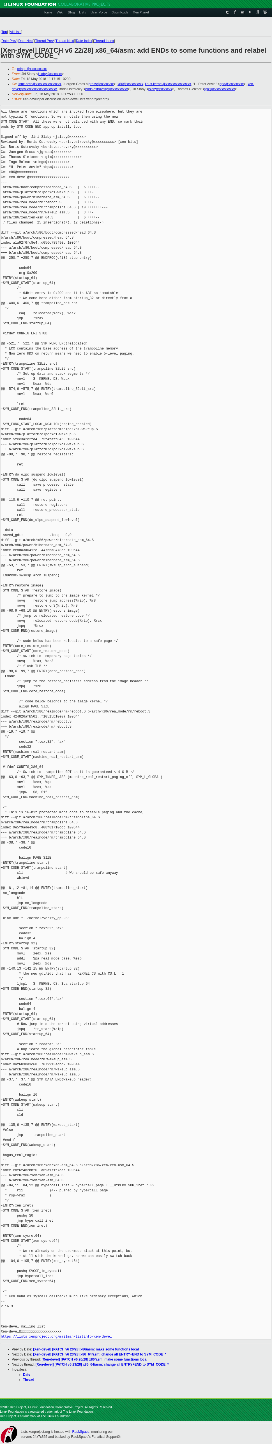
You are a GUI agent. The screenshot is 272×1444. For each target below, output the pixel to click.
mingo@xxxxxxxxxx (32, 69)
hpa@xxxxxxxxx (232, 84)
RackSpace (80, 1432)
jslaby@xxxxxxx (50, 74)
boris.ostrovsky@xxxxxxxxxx (106, 89)
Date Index (84, 41)
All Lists (15, 32)
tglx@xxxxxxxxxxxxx (219, 89)
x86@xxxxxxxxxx (130, 84)
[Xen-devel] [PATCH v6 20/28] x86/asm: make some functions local (86, 1349)
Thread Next (65, 41)
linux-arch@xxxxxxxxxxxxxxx (39, 84)
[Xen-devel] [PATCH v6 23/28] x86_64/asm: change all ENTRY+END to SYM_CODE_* (99, 1354)
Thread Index (104, 41)
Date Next (25, 41)
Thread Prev (44, 41)
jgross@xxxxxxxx (101, 84)
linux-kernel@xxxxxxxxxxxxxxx (168, 84)
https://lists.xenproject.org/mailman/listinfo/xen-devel (56, 1336)
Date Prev (8, 41)
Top (4, 32)
